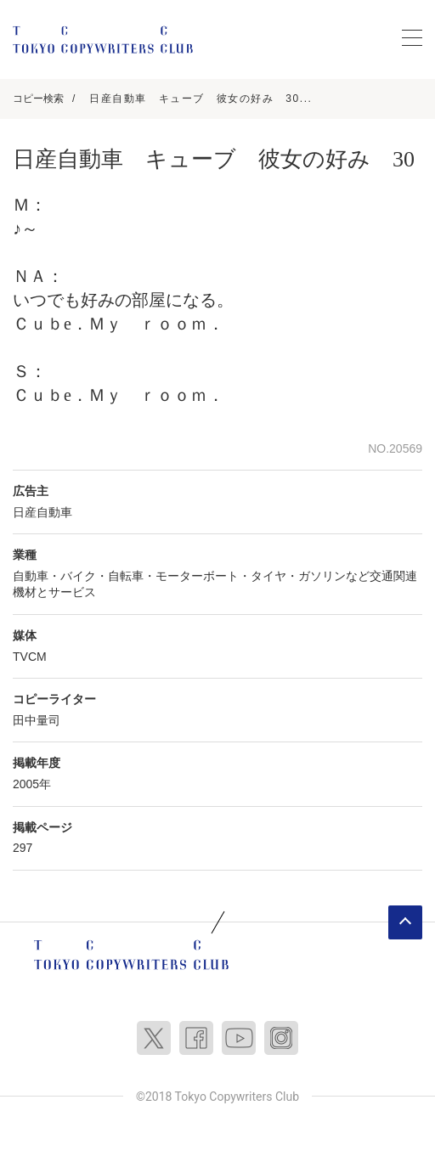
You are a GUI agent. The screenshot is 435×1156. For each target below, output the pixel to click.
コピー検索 (38, 98)
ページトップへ (405, 922)
